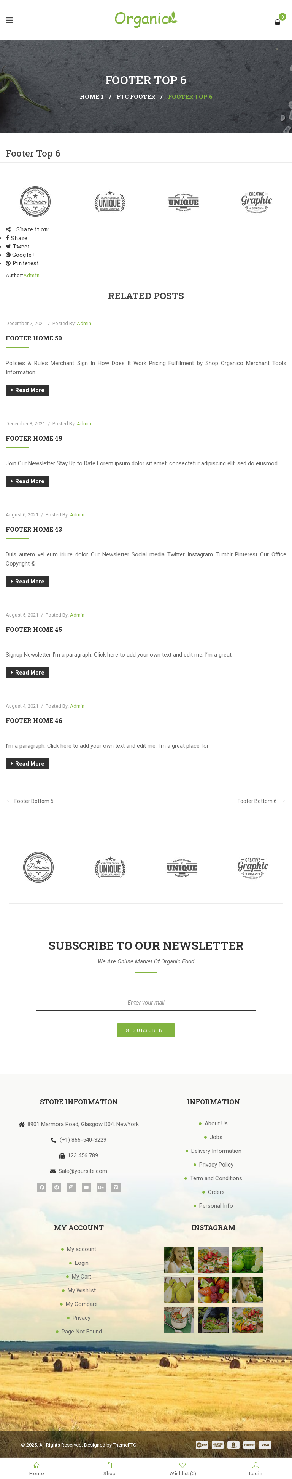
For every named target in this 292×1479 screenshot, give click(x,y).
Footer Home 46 (34, 720)
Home (36, 1469)
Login (255, 1469)
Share (16, 238)
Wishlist (182, 1469)
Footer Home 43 (34, 529)
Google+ (20, 254)
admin (31, 275)
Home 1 (92, 96)
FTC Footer (136, 96)
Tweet (18, 246)
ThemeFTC (124, 1445)
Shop (109, 1469)
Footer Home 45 (34, 629)
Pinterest (22, 263)
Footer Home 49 (34, 438)
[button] (146, 1030)
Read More (29, 390)
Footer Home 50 (34, 338)
